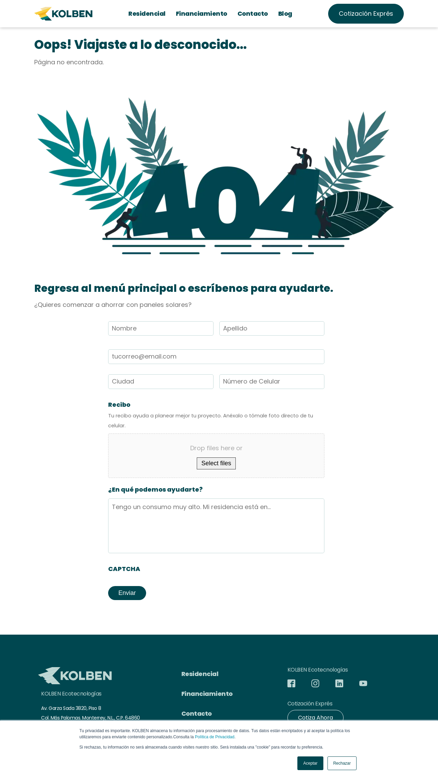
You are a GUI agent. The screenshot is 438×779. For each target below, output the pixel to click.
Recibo (119, 404)
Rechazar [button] (342, 763)
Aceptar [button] (310, 763)
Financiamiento (201, 13)
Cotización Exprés (366, 13)
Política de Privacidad (214, 737)
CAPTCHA (124, 569)
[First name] (161, 328)
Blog (285, 13)
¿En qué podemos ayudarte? (155, 489)
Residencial (147, 13)
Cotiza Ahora (315, 718)
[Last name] (272, 328)
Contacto (252, 13)
